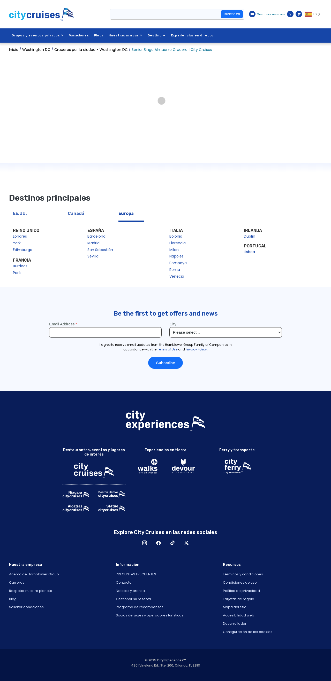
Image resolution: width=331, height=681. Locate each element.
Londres (20, 236)
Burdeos (20, 266)
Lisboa (249, 251)
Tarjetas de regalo (238, 599)
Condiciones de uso (240, 582)
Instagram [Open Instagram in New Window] (144, 543)
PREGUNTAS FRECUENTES (136, 574)
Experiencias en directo (192, 35)
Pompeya (178, 262)
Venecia (176, 276)
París (17, 272)
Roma (174, 269)
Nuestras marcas (126, 35)
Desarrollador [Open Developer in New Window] (234, 623)
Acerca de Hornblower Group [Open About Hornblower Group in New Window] (34, 574)
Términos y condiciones (243, 574)
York (17, 243)
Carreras (16, 582)
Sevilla (93, 256)
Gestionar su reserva (133, 599)
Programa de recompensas (139, 607)
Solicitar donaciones (26, 607)
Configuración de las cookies (247, 631)
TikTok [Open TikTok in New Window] (172, 543)
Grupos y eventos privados (38, 35)
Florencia (177, 243)
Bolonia (175, 236)
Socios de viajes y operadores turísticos (149, 615)
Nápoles (176, 256)
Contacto (124, 582)
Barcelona (96, 236)
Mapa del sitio (234, 607)
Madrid (93, 243)
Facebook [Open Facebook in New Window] (158, 543)
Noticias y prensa (130, 590)
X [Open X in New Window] (186, 543)
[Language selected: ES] (313, 14)
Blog (13, 599)
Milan (174, 249)
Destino (157, 35)
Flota (98, 35)
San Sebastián (100, 249)
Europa (126, 213)
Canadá (76, 213)
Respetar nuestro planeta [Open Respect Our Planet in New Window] (30, 590)
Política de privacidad (241, 590)
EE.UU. (20, 213)
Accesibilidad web (238, 615)
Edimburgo (22, 249)
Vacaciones (79, 35)
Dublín (249, 236)
